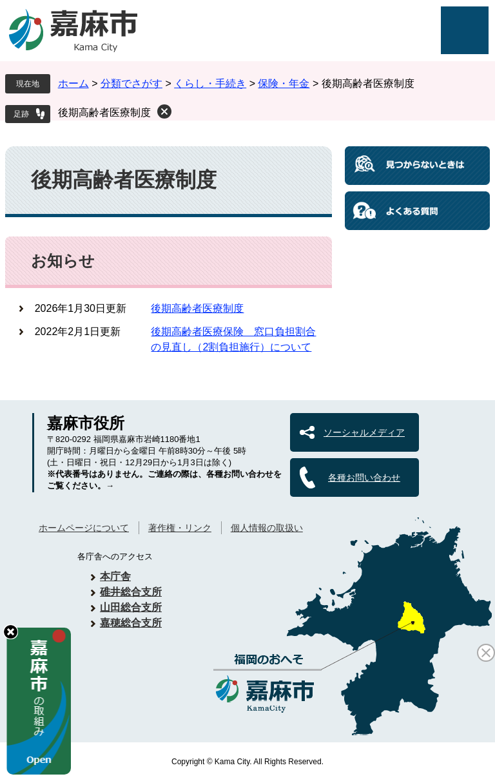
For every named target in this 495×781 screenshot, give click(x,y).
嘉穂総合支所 (131, 622)
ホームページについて (84, 528)
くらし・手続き (210, 83)
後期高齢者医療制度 (104, 112)
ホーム (73, 83)
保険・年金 (283, 83)
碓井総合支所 (131, 591)
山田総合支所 (131, 607)
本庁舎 (115, 576)
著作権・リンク (179, 528)
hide (10, 631)
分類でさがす (131, 83)
